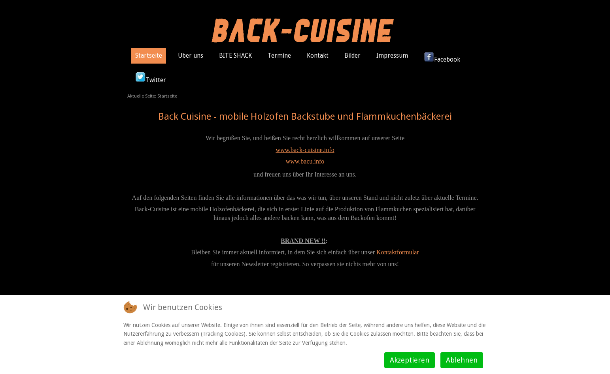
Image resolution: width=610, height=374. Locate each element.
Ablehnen (462, 360)
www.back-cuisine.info (305, 150)
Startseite (148, 55)
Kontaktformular (397, 252)
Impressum (392, 55)
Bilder (352, 55)
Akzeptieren (409, 360)
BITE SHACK (235, 55)
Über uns (190, 55)
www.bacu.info (305, 161)
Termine (279, 55)
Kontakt (318, 55)
